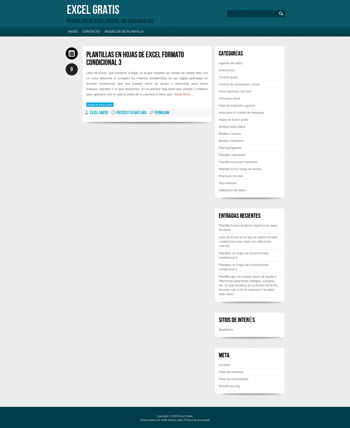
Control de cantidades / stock (239, 84)
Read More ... (183, 94)
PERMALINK (161, 112)
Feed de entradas (231, 372)
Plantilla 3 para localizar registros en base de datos (248, 228)
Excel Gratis (93, 10)
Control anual (228, 77)
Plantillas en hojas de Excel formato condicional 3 (135, 58)
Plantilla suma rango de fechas (240, 169)
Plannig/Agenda (230, 148)
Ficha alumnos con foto (235, 91)
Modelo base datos (232, 126)
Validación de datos (232, 190)
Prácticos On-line (231, 176)
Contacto (91, 31)
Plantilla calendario (232, 155)
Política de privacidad (197, 420)
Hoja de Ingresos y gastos (237, 105)
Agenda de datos (231, 63)
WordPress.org (229, 386)
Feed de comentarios (233, 379)
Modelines (226, 329)
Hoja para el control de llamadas (241, 112)
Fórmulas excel (229, 98)
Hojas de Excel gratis (100, 104)
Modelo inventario (231, 141)
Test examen (228, 183)
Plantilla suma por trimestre (238, 162)
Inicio (73, 31)
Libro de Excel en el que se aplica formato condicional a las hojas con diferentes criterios (248, 241)
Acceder (224, 365)
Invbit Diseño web (171, 420)
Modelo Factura (230, 134)
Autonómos (227, 70)
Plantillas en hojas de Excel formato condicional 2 (244, 267)
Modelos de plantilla (124, 31)
